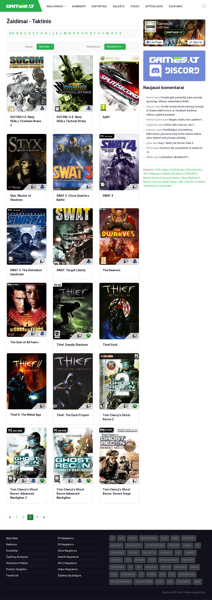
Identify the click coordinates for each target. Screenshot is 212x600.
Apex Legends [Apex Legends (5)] (148, 538)
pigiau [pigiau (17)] (151, 574)
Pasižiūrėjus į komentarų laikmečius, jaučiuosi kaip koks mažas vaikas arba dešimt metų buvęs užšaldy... (173, 133)
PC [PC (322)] (141, 574)
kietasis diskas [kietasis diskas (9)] (168, 560)
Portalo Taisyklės (16, 569)
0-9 (12, 33)
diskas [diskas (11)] (187, 545)
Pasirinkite (114, 46)
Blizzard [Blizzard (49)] (116, 545)
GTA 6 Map (161, 169)
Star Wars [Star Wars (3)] (183, 582)
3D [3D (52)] (112, 538)
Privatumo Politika (17, 563)
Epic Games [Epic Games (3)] (117, 553)
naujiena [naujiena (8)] (151, 567)
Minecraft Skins (173, 173)
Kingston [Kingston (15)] (188, 560)
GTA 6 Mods (193, 169)
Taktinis (44, 46)
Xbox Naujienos (67, 550)
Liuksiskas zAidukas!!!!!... (175, 157)
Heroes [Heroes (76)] (139, 560)
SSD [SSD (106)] (170, 582)
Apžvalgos (154, 6)
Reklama (11, 544)
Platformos (93, 46)
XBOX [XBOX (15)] (197, 582)
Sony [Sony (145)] (160, 582)
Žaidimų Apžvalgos (69, 575)
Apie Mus (12, 538)
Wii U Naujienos (67, 563)
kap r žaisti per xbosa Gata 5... (177, 143)
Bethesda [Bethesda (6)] (188, 538)
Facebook (12, 575)
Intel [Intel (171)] (152, 560)
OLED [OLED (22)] (114, 574)
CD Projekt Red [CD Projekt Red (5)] (155, 545)
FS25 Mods (177, 169)
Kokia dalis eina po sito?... (180, 124)
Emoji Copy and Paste (165, 177)
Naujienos (56, 6)
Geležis (119, 6)
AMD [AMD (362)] (121, 538)
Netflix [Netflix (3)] (165, 567)
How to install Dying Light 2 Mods (172, 181)
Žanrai (29, 46)
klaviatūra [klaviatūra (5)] (117, 567)
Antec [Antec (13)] (132, 538)
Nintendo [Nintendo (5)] (180, 567)
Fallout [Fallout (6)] (133, 553)
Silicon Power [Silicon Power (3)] (144, 582)
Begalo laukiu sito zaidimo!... (186, 119)
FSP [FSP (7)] (178, 553)
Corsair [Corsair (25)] (173, 545)
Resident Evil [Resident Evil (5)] (186, 574)
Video (135, 6)
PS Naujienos (66, 544)
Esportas (99, 6)
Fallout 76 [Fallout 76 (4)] (149, 553)
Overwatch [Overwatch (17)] (128, 574)
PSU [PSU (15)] (162, 574)
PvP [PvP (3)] (172, 574)
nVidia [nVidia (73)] (194, 567)
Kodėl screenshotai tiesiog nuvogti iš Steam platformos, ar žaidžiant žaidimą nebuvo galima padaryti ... (175, 110)
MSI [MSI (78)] (139, 567)
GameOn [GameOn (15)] (190, 553)
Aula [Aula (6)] (175, 538)
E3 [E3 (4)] (197, 545)
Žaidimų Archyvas (17, 556)
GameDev (79, 6)
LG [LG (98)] (130, 567)
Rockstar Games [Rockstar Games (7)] (120, 582)
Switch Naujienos (68, 556)
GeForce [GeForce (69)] (116, 560)
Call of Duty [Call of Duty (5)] (134, 545)
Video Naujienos (68, 569)
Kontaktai (12, 550)
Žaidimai (176, 6)
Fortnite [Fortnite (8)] (165, 553)
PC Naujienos (66, 538)
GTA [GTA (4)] (128, 560)
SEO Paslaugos (152, 173)
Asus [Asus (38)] (164, 538)
